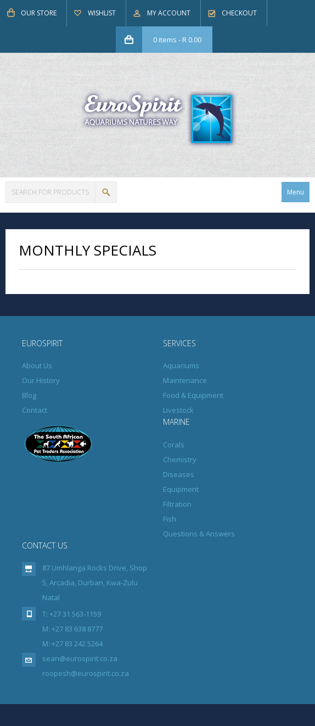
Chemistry (179, 459)
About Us (37, 365)
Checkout (239, 13)
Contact (34, 410)
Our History (41, 380)
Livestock (178, 410)
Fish (169, 519)
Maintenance (185, 380)
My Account (168, 13)
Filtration (177, 504)
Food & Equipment (193, 395)
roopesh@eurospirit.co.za (85, 673)
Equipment (181, 489)
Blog (29, 395)
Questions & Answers (199, 534)
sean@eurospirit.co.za (79, 658)
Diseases (178, 474)
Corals (173, 445)
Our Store (39, 13)
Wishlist (102, 13)
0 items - (177, 40)
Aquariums (181, 365)
